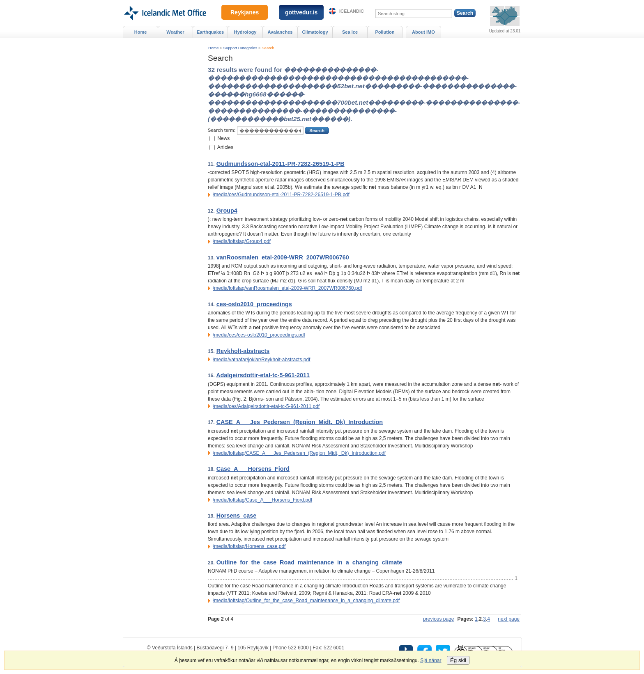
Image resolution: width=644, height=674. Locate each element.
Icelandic (351, 11)
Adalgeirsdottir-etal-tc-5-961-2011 (263, 375)
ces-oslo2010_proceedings (254, 304)
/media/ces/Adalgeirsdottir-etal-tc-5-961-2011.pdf (266, 406)
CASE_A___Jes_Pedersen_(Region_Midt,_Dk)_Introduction (299, 422)
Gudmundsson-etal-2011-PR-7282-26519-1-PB (280, 163)
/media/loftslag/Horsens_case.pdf (249, 546)
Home (213, 48)
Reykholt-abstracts (243, 351)
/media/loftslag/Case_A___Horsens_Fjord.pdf (262, 500)
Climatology (315, 32)
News (223, 138)
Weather (175, 32)
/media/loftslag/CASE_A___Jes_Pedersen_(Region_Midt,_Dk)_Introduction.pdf (299, 453)
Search (268, 48)
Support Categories (240, 48)
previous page (438, 619)
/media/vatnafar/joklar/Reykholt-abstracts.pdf (261, 359)
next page (509, 619)
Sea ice (350, 32)
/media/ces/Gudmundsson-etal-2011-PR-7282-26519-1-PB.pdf (281, 194)
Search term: (221, 130)
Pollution (384, 32)
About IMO (423, 32)
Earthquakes (210, 32)
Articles (225, 147)
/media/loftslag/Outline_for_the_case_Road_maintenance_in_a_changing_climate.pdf (306, 600)
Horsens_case (236, 515)
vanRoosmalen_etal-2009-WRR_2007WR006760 (282, 257)
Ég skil (458, 660)
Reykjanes (244, 12)
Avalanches (280, 32)
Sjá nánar (430, 660)
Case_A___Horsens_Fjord (253, 468)
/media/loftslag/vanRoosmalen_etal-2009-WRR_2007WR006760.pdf (287, 288)
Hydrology (245, 32)
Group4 (226, 210)
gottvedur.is (301, 12)
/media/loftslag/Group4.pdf (242, 241)
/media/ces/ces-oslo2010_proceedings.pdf (259, 335)
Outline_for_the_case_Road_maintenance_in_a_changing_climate (309, 562)
